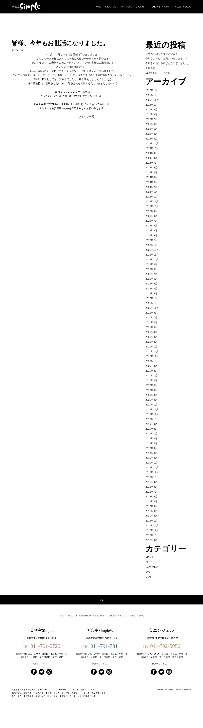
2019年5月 (151, 452)
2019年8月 (151, 437)
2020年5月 (151, 393)
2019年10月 (152, 428)
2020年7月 (151, 383)
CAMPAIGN (152, 579)
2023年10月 (152, 209)
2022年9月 (151, 268)
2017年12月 (152, 537)
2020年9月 (151, 373)
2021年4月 (151, 338)
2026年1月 (151, 89)
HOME (99, 6)
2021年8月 (151, 318)
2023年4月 (151, 234)
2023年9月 (151, 214)
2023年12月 (152, 199)
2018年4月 (151, 517)
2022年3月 (151, 298)
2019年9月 (151, 433)
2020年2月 (151, 408)
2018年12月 (152, 477)
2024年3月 (151, 184)
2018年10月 (152, 487)
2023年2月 (151, 244)
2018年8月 (151, 497)
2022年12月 (152, 253)
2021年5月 (151, 333)
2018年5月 (151, 512)
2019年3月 (151, 462)
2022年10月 (152, 263)
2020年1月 (151, 413)
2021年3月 (151, 343)
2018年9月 (151, 492)
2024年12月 (152, 144)
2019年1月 (151, 472)
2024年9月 (151, 154)
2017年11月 (152, 542)
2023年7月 (151, 224)
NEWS (179, 6)
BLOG (188, 6)
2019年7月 (151, 442)
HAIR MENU (127, 6)
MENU (36, 677)
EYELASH (142, 6)
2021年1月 (151, 353)
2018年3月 (151, 522)
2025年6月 (151, 124)
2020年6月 (151, 388)
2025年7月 (151, 119)
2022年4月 (151, 293)
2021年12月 (152, 308)
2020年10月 (152, 368)
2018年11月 (152, 482)
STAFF (168, 6)
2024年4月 (151, 179)
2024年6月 (151, 169)
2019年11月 (152, 423)
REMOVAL (156, 6)
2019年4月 (151, 457)
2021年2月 (151, 348)
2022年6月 (151, 283)
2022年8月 (151, 273)
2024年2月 (151, 189)
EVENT (149, 584)
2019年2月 (151, 467)
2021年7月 (151, 323)
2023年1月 (151, 248)
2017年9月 (151, 552)
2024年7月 (151, 164)
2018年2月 (151, 527)
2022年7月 (151, 278)
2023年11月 (152, 204)
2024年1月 (151, 194)
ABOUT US (111, 6)
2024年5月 (151, 174)
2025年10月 (152, 104)
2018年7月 (151, 502)
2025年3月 (151, 139)
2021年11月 (152, 313)
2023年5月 (151, 229)
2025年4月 (151, 134)
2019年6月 (151, 447)
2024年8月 (151, 159)
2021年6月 (151, 328)
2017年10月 (152, 547)
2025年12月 (152, 94)
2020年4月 (151, 398)
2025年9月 (151, 109)
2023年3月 (151, 239)
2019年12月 (152, 418)
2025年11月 (152, 99)
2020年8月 (151, 378)
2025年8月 (151, 114)
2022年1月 (151, 303)
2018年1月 (151, 532)
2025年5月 (151, 129)
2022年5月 (151, 288)
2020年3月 (151, 403)
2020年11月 (152, 363)
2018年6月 (151, 507)
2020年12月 (152, 358)
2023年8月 (151, 219)
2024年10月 (152, 149)
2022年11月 (152, 258)
